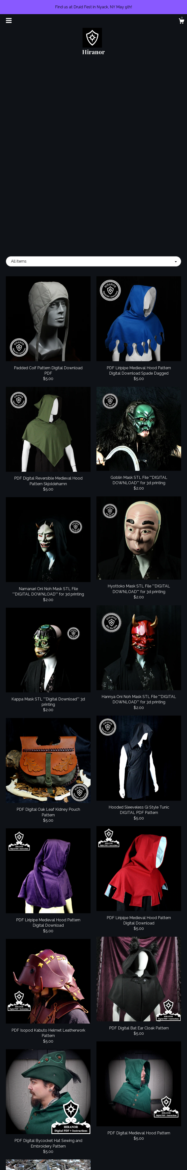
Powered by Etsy (154, 1136)
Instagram (93, 1128)
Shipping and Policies (33, 1151)
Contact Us (33, 1160)
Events (33, 1136)
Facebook (93, 1120)
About (33, 1128)
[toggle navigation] (9, 20)
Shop (33, 1120)
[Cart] (181, 21)
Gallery (33, 1144)
